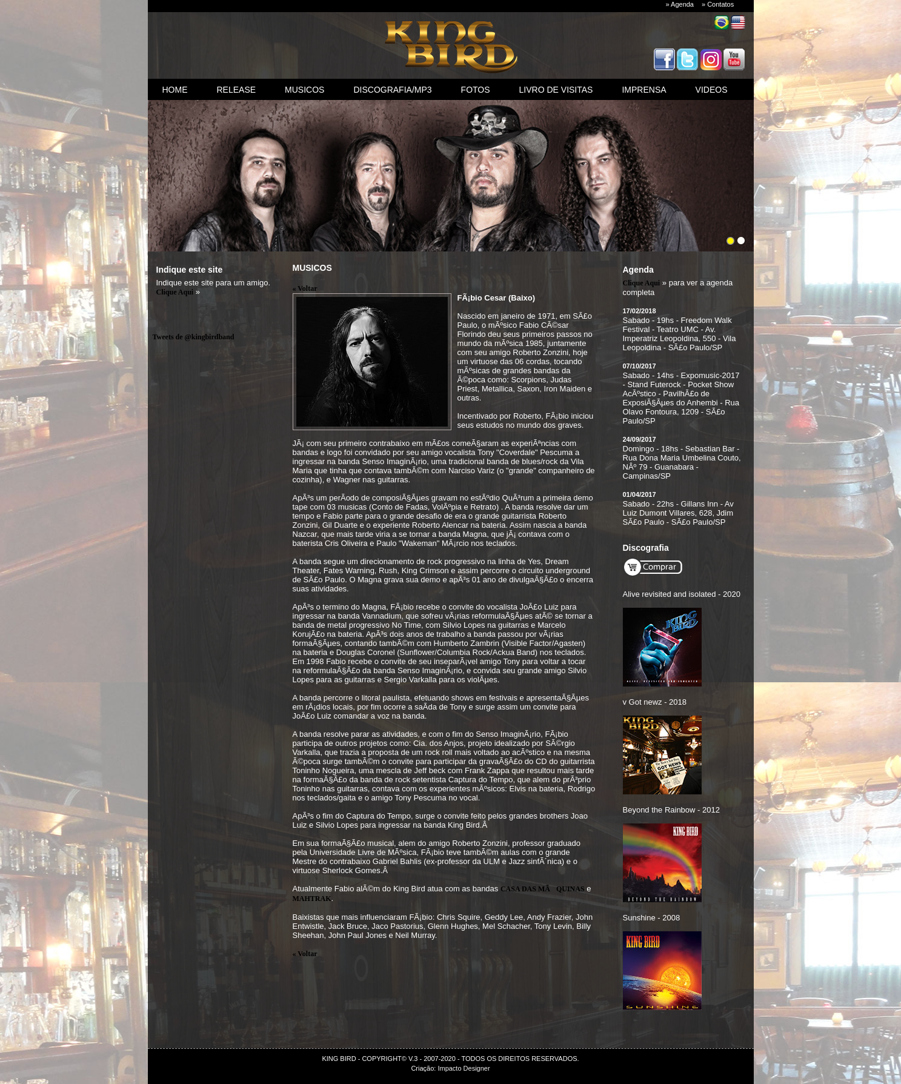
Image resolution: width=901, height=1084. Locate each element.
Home (175, 90)
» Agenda (680, 4)
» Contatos (718, 4)
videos (712, 90)
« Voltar (305, 288)
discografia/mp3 (392, 90)
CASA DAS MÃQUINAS (542, 889)
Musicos (304, 90)
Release (236, 90)
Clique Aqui (175, 292)
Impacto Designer (463, 1068)
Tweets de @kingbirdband (193, 337)
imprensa (644, 90)
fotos (475, 90)
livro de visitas (556, 90)
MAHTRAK (312, 898)
